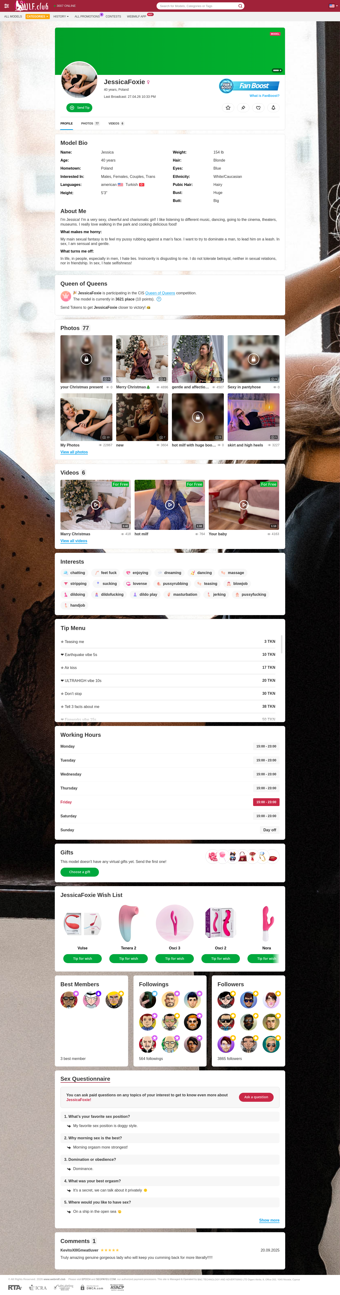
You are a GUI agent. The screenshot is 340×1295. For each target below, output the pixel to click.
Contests (113, 16)
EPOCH (86, 1279)
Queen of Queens (160, 293)
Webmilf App (138, 16)
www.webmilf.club (54, 1279)
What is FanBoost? (265, 96)
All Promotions (88, 16)
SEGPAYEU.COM (106, 1279)
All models (13, 16)
